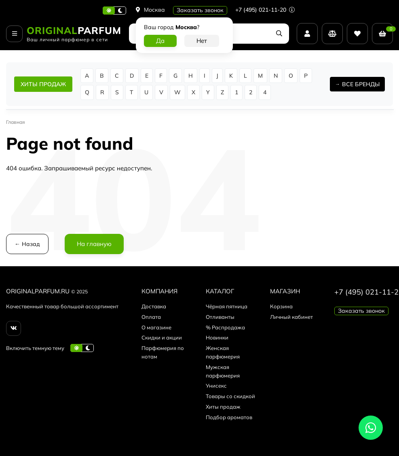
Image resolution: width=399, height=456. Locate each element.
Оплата (151, 317)
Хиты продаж (223, 406)
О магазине (156, 327)
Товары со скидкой (230, 396)
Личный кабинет (291, 317)
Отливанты (220, 317)
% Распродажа (225, 327)
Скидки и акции (161, 337)
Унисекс (216, 385)
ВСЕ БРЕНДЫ (361, 84)
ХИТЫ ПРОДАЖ (43, 84)
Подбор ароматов (229, 417)
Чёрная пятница (226, 306)
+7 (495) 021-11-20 (265, 9)
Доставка (153, 306)
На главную (94, 244)
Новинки (217, 337)
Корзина (281, 306)
